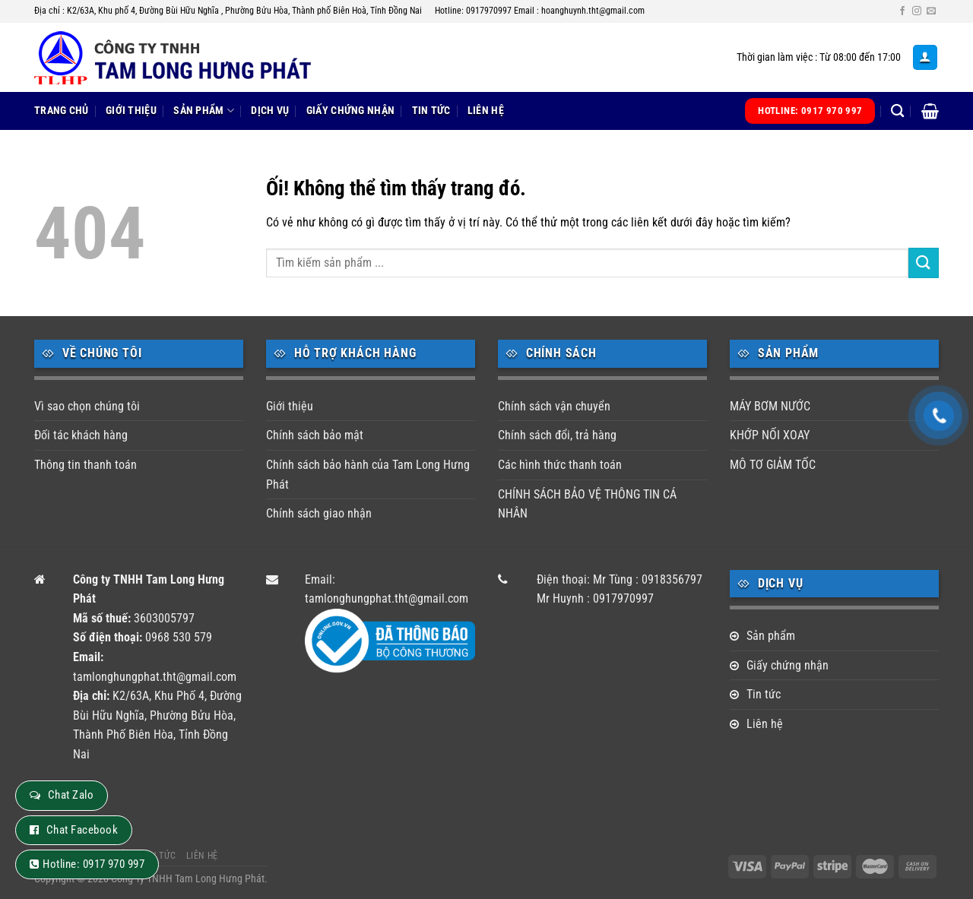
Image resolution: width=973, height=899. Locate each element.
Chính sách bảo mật (314, 435)
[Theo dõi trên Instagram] (916, 11)
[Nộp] (923, 262)
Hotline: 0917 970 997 (93, 864)
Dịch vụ (270, 110)
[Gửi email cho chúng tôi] (931, 11)
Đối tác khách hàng (81, 435)
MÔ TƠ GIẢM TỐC (773, 464)
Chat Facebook (82, 830)
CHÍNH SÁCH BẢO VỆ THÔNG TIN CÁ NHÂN (587, 504)
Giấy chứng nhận (350, 110)
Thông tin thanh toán (85, 464)
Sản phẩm (203, 110)
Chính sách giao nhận (319, 513)
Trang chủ (61, 110)
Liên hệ (485, 110)
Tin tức (431, 110)
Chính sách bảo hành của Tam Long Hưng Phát (368, 474)
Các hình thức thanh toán (560, 464)
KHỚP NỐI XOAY (770, 435)
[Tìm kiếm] (897, 111)
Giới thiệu (131, 110)
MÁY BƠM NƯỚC (770, 406)
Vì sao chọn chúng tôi (87, 406)
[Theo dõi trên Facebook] (902, 11)
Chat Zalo (70, 795)
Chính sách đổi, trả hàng (557, 435)
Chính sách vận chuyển (554, 406)
